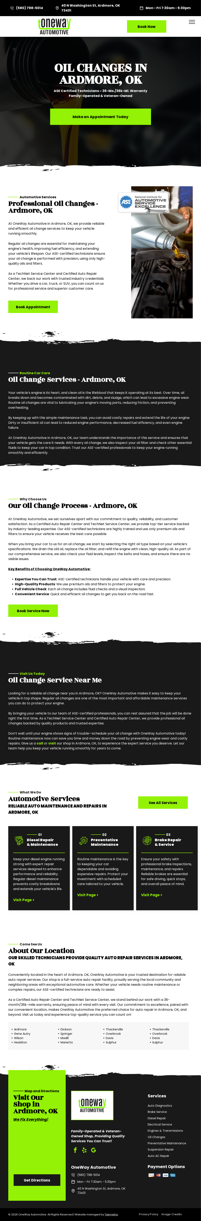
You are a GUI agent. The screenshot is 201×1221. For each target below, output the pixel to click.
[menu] (192, 22)
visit (52, 743)
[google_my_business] (93, 1150)
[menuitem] (150, 1214)
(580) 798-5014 (29, 8)
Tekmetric (111, 1214)
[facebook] (75, 1150)
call (40, 743)
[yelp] (84, 1150)
